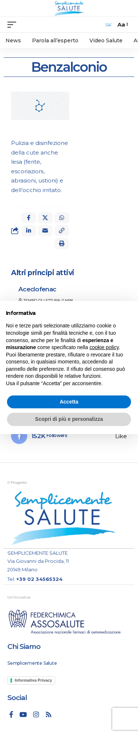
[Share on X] (45, 217)
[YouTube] (23, 714)
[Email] (45, 230)
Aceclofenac (37, 289)
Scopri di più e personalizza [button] (69, 419)
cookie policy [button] (103, 347)
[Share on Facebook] (28, 217)
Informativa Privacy (33, 680)
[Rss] (48, 714)
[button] (61, 230)
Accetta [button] (69, 402)
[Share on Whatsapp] (61, 217)
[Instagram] (36, 714)
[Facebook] (69, 436)
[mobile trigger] (13, 24)
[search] (108, 24)
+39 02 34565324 (39, 579)
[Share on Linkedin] (28, 230)
